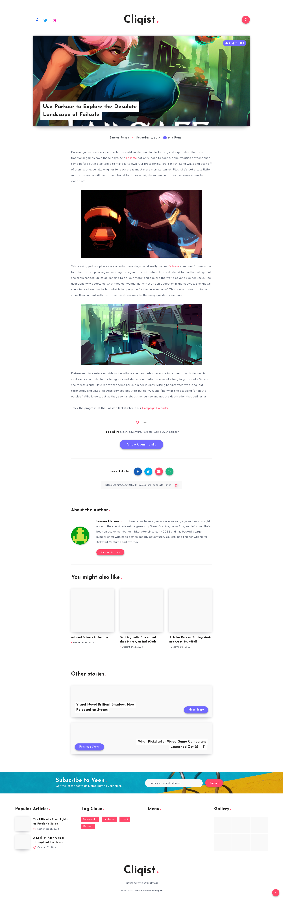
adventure (135, 432)
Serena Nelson (107, 521)
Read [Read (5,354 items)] (125, 819)
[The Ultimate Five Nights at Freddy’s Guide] (22, 824)
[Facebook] (37, 20)
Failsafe (131, 158)
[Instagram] (53, 20)
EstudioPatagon (153, 890)
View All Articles (110, 552)
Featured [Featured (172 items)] (109, 819)
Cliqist (141, 20)
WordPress (151, 883)
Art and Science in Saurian (89, 637)
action (123, 432)
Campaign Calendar (155, 408)
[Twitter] (45, 20)
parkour (174, 432)
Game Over (161, 432)
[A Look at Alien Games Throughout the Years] (22, 842)
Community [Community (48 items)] (90, 819)
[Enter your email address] (174, 783)
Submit (214, 783)
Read (144, 422)
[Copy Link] (141, 485)
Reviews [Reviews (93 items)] (88, 826)
